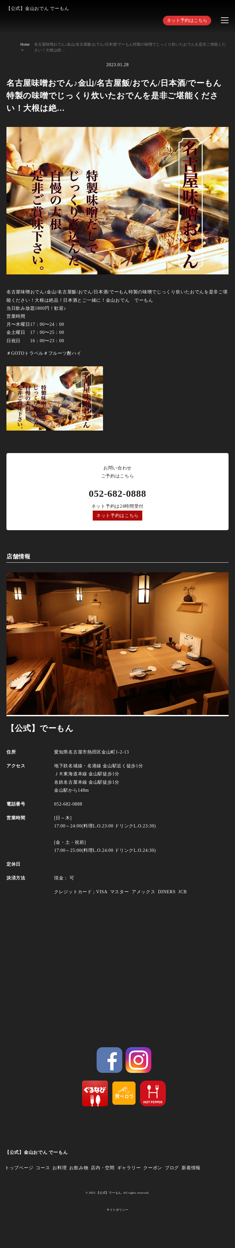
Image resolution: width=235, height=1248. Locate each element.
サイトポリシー (117, 1209)
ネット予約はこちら (187, 20)
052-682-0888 (117, 493)
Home (25, 44)
